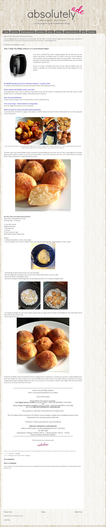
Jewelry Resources (71, 32)
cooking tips (11, 455)
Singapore (27, 455)
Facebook (91, 32)
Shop (83, 32)
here (63, 147)
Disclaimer (40, 32)
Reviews (59, 32)
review (23, 455)
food (16, 455)
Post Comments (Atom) (17, 515)
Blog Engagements (27, 32)
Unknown (11, 453)
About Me (14, 32)
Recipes (50, 32)
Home (6, 32)
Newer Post (8, 512)
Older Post (78, 512)
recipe (19, 455)
